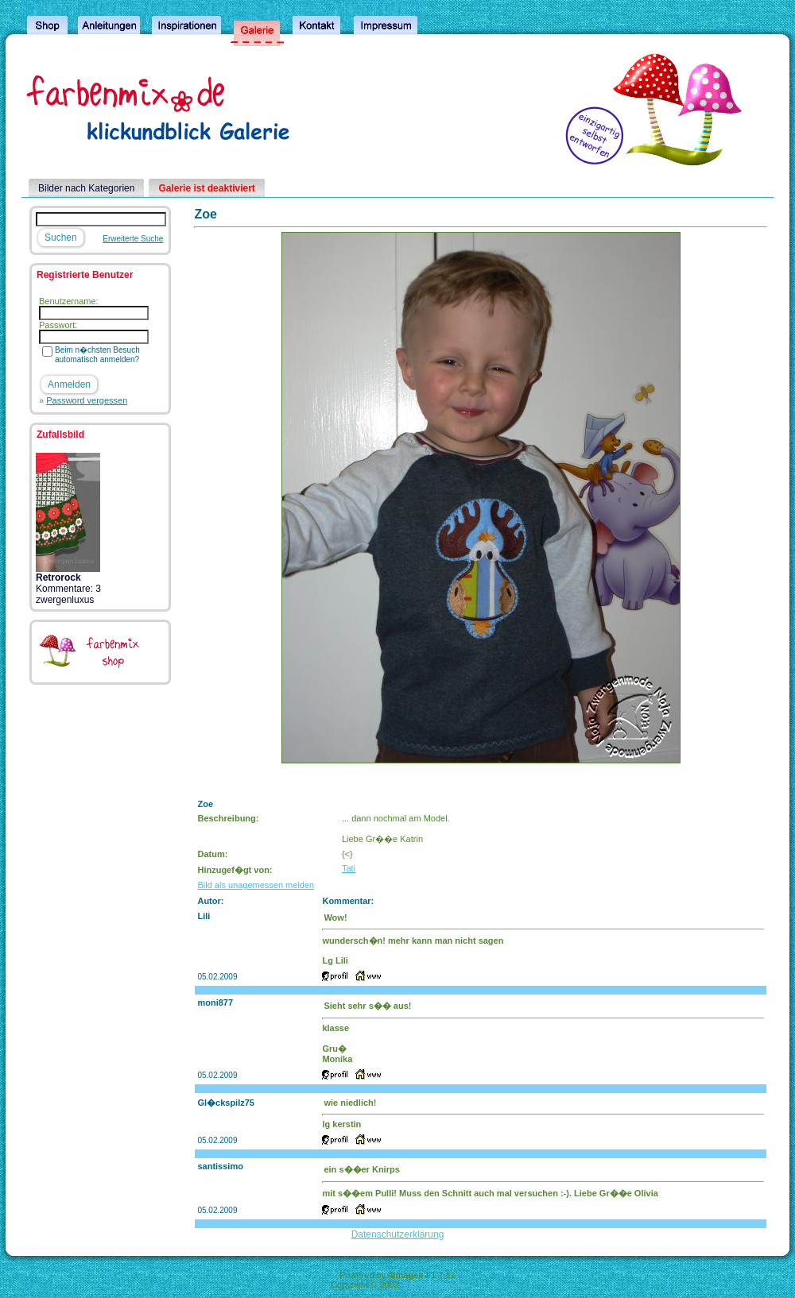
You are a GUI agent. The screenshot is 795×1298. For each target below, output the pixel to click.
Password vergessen (86, 400)
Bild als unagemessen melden (255, 885)
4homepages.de (432, 1284)
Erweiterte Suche (133, 238)
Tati (348, 868)
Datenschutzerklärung (397, 1234)
